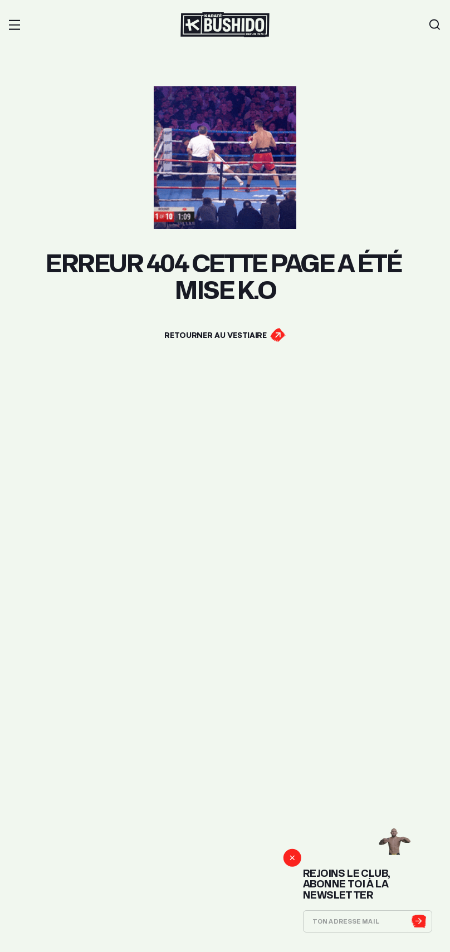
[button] (14, 25)
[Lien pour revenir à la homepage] (225, 24)
